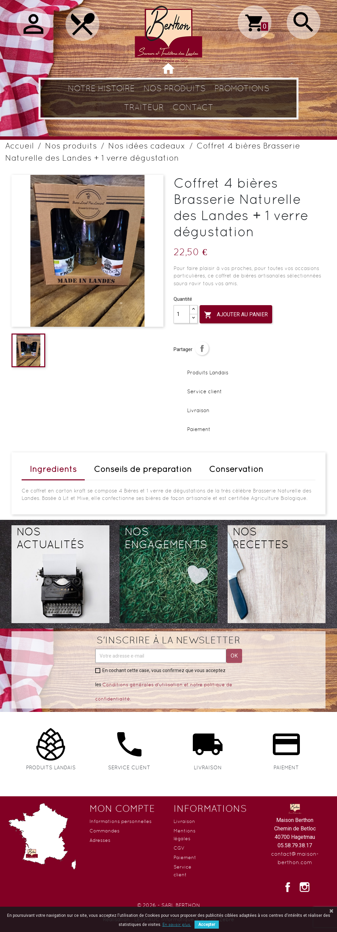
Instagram (304, 887)
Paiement (185, 857)
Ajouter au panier (236, 315)
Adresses (99, 840)
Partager (202, 348)
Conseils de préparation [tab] (143, 469)
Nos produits (175, 88)
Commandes (104, 830)
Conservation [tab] (236, 469)
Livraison (184, 821)
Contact (193, 107)
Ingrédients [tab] (53, 469)
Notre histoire (101, 88)
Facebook (287, 887)
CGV (179, 848)
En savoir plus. (176, 924)
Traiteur (144, 107)
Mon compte (122, 808)
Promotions (241, 88)
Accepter (206, 924)
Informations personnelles (120, 821)
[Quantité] (182, 314)
